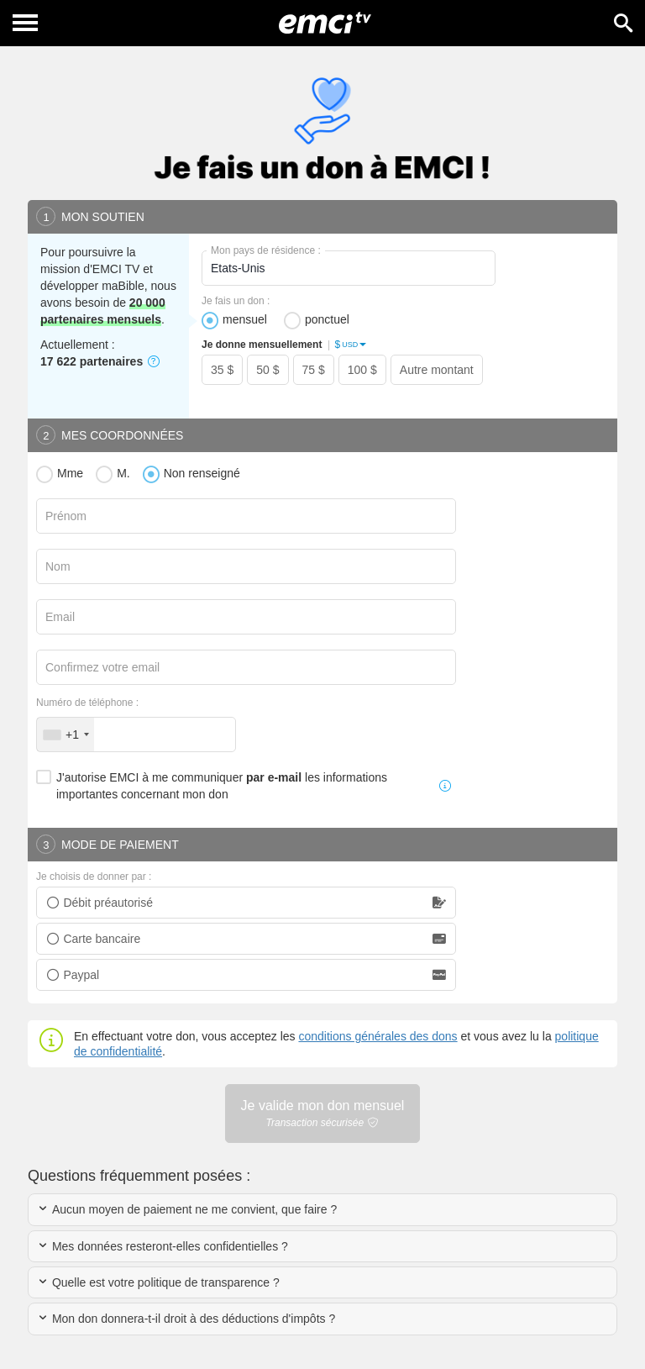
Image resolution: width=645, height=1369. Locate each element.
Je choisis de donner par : (93, 876)
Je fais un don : (236, 301)
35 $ (222, 369)
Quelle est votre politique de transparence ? (158, 1282)
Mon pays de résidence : (266, 250)
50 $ (267, 369)
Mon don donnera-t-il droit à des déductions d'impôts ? (186, 1318)
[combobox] (65, 734)
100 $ (362, 369)
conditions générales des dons (377, 1036)
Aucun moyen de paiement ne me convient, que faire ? (187, 1209)
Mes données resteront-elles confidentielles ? (162, 1246)
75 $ (313, 369)
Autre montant (437, 369)
